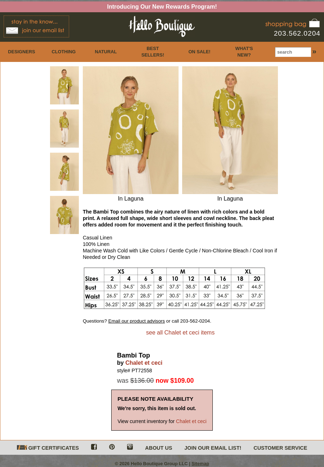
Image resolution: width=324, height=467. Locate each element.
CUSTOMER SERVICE (280, 448)
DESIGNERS (21, 51)
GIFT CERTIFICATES (48, 448)
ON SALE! (199, 51)
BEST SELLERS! (152, 52)
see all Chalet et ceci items (180, 332)
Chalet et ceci (143, 363)
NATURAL (106, 51)
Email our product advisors (136, 321)
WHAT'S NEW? (244, 52)
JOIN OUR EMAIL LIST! (212, 448)
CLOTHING (63, 51)
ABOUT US (158, 448)
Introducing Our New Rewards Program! (162, 7)
